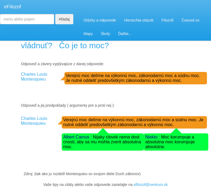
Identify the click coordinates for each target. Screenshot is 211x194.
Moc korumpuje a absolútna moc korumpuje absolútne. (170, 142)
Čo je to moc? (84, 45)
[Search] (27, 19)
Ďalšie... (125, 34)
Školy (105, 34)
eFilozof (12, 6)
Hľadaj (64, 19)
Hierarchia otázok (139, 20)
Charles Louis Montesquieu (34, 76)
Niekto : (153, 137)
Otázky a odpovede (100, 20)
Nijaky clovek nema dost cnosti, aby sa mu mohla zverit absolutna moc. (102, 142)
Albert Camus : (78, 137)
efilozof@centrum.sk (151, 184)
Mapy (88, 34)
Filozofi (167, 20)
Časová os (190, 20)
